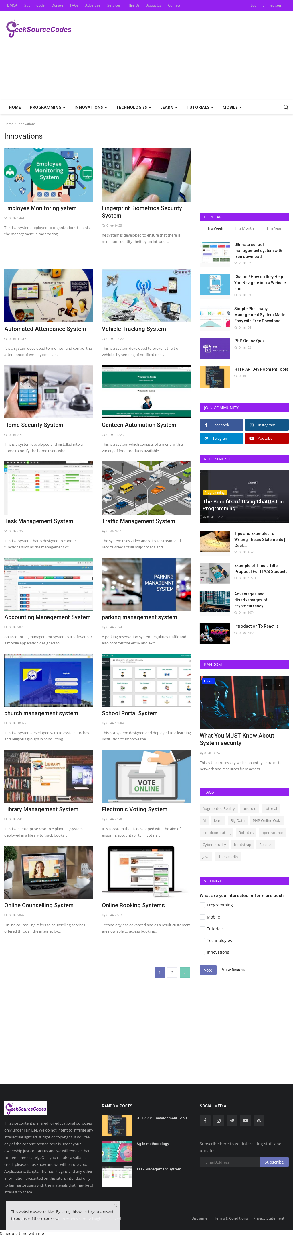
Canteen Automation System (139, 424)
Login (255, 5)
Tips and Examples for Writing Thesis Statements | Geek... (259, 539)
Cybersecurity (214, 844)
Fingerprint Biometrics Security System (142, 212)
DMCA (12, 5)
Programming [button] (47, 107)
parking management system (139, 617)
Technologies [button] (133, 107)
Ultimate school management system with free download (258, 250)
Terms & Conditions (231, 1218)
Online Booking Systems (133, 905)
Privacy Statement (268, 1218)
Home (15, 107)
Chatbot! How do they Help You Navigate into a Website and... (260, 282)
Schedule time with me (22, 1233)
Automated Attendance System (45, 328)
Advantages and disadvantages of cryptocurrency (250, 600)
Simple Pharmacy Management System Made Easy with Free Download (259, 314)
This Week (214, 228)
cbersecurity (227, 856)
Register (275, 5)
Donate (57, 5)
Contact (174, 5)
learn (218, 820)
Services (114, 5)
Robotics (246, 832)
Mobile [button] (232, 107)
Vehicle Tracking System (134, 328)
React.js (265, 844)
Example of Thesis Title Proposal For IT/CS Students (261, 568)
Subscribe (274, 1162)
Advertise (92, 5)
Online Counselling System (39, 905)
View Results (233, 969)
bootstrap (242, 844)
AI (204, 820)
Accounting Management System (47, 617)
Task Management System (38, 521)
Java (206, 856)
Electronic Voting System (134, 809)
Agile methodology (152, 1144)
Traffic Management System (138, 521)
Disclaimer (200, 1218)
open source (272, 832)
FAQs (74, 5)
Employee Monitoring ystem (40, 208)
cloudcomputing (217, 832)
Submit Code (34, 5)
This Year (274, 228)
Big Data (238, 820)
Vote (208, 970)
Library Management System (41, 809)
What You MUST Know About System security (237, 739)
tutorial (270, 808)
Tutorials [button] (200, 107)
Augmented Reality (219, 808)
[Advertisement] (222, 55)
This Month (244, 228)
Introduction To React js (256, 626)
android (249, 808)
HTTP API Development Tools (261, 369)
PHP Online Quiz (249, 341)
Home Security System (33, 424)
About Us (153, 5)
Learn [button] (168, 107)
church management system (41, 713)
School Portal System (130, 713)
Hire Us (134, 5)
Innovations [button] (90, 107)
